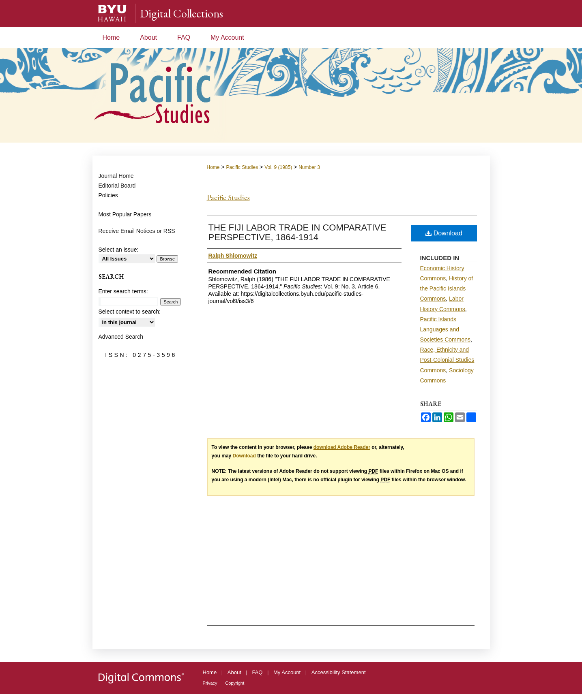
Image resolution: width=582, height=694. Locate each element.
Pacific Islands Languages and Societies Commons (445, 329)
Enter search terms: (123, 291)
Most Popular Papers (125, 214)
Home (213, 167)
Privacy (210, 683)
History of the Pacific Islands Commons (446, 288)
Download (443, 233)
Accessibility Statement (338, 672)
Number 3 (309, 167)
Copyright (234, 683)
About (234, 672)
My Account (287, 672)
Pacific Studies (242, 167)
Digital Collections (181, 13)
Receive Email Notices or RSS (137, 231)
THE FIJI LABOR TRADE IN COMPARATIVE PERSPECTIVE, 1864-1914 (297, 232)
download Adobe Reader (342, 447)
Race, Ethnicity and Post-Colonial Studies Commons (447, 359)
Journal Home (116, 176)
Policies (108, 195)
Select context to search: (130, 311)
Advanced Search (121, 336)
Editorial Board (117, 185)
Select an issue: (119, 249)
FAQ (257, 672)
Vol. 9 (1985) (278, 167)
